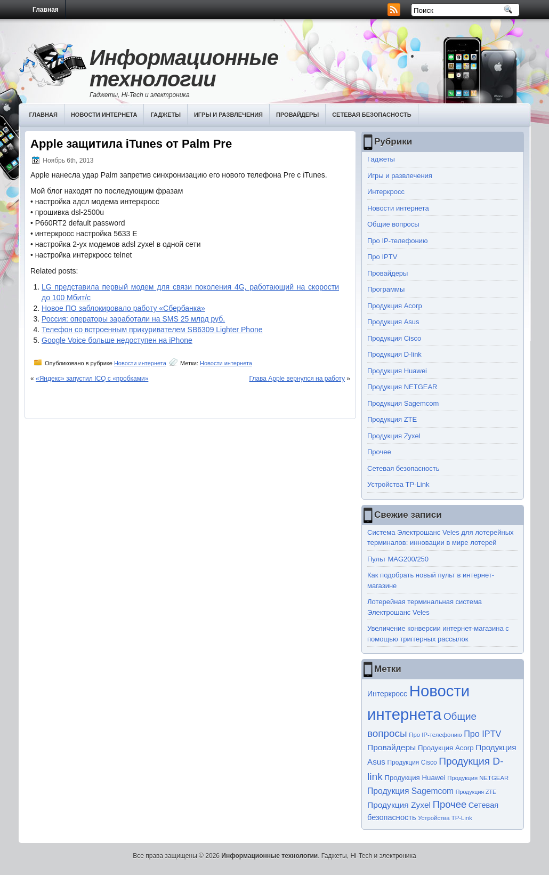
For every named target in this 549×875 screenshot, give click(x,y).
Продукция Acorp (394, 306)
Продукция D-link (394, 354)
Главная (46, 9)
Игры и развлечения (228, 114)
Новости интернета (104, 114)
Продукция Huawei (397, 371)
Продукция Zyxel (394, 436)
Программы (386, 289)
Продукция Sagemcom (403, 403)
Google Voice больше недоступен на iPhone (117, 340)
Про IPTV (382, 257)
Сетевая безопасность (371, 114)
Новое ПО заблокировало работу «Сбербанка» (123, 308)
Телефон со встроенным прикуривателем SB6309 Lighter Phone (152, 329)
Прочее (379, 452)
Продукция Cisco (394, 338)
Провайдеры (297, 114)
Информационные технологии (184, 68)
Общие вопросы (393, 224)
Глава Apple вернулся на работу (297, 378)
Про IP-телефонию (397, 241)
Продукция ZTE (392, 419)
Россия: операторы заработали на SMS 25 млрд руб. (133, 319)
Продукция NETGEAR (402, 387)
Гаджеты (165, 114)
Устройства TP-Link (398, 484)
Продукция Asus (393, 322)
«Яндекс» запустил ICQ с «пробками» (92, 378)
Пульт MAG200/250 (398, 559)
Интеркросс (386, 192)
